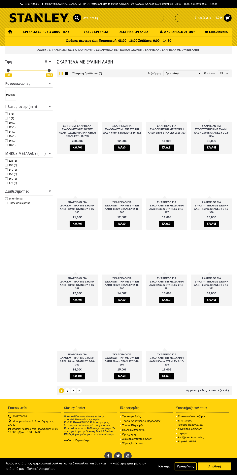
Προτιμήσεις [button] (185, 466)
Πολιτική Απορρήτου (132, 430)
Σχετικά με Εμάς (130, 416)
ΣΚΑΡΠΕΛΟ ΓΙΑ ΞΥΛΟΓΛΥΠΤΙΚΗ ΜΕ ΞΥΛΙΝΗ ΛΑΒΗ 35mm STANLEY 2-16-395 (166, 359)
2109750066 (17, 416)
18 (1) (10, 145)
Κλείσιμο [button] (164, 466)
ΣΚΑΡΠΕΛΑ (152, 49)
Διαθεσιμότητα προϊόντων (136, 439)
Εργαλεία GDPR (186, 441)
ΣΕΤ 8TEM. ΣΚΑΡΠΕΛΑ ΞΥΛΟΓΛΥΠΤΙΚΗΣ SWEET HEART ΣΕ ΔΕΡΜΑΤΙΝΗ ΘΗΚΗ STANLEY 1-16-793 (77, 131)
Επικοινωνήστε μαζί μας (190, 416)
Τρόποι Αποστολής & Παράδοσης (140, 421)
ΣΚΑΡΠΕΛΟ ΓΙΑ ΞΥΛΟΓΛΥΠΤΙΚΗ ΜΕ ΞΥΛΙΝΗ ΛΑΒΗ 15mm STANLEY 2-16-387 (166, 207)
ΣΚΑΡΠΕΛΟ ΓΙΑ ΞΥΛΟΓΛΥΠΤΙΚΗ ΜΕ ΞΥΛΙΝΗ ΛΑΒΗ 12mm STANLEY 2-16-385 (77, 207)
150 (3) (11, 174)
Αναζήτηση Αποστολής (190, 437)
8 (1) (9, 118)
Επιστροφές (184, 420)
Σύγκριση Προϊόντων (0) (87, 73)
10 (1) (10, 122)
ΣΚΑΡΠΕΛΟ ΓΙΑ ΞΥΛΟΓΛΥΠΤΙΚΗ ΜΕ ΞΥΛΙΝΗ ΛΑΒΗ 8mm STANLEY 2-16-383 (167, 129)
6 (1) (9, 113)
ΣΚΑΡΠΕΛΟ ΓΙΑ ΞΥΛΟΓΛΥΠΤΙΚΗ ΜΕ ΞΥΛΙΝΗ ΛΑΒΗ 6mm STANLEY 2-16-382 (122, 129)
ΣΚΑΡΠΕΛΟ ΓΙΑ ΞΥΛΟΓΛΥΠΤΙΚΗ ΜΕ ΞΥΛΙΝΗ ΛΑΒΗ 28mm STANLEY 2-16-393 (77, 359)
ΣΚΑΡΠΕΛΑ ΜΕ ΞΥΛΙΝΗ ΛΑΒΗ (180, 49)
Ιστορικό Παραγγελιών (189, 424)
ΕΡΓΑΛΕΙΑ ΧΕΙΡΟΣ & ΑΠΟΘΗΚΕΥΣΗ (71, 49)
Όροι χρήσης (128, 434)
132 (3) (11, 165)
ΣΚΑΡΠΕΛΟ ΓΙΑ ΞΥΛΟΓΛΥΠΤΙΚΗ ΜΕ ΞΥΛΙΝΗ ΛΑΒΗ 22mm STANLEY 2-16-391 (166, 283)
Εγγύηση (182, 433)
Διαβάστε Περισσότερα (77, 440)
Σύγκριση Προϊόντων (189, 428)
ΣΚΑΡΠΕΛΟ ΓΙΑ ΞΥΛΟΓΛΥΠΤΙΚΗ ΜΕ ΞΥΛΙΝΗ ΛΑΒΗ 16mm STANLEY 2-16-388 (211, 207)
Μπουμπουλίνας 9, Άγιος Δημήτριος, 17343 (31, 423)
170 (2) (11, 183)
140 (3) (11, 169)
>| (79, 390)
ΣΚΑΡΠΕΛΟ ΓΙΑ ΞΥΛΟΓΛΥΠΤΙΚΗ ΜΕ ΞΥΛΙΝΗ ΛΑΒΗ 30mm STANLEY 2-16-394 (122, 359)
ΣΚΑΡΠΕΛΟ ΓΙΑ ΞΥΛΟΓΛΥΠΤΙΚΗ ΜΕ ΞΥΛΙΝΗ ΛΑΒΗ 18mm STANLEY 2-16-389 (77, 283)
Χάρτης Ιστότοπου (131, 443)
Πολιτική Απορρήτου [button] (41, 468)
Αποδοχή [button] (214, 466)
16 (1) (10, 140)
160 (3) (11, 178)
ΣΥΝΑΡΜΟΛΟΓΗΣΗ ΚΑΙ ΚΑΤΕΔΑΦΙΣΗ (119, 49)
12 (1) (10, 127)
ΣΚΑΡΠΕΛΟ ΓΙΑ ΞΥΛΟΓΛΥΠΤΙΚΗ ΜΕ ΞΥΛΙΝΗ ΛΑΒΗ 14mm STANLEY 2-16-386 (122, 207)
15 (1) (10, 136)
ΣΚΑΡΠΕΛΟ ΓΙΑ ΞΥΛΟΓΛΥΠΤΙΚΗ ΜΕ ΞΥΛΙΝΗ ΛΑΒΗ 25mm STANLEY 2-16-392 (211, 283)
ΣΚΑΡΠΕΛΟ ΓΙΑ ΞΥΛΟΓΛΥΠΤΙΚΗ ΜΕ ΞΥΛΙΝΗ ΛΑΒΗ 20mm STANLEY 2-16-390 (122, 283)
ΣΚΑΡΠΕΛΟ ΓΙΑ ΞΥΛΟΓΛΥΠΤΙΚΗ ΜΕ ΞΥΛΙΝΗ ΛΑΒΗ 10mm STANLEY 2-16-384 (211, 131)
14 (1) (10, 131)
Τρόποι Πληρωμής (132, 425)
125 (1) (11, 160)
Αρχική (41, 49)
